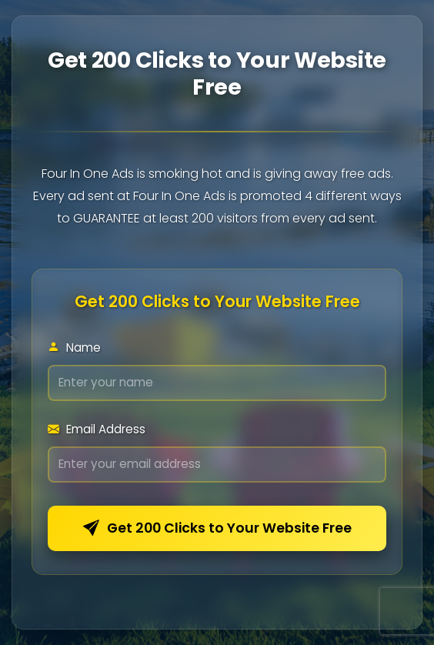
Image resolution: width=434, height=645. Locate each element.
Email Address (96, 429)
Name (74, 347)
